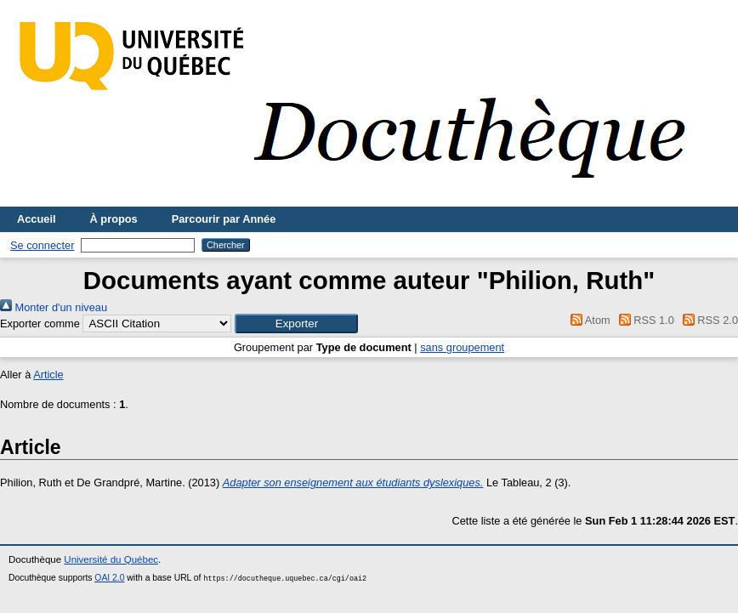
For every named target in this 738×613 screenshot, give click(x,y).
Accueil (36, 219)
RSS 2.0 (707, 320)
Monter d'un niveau (53, 307)
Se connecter (42, 245)
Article (48, 374)
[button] (296, 323)
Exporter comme (40, 323)
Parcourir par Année (224, 219)
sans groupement (462, 347)
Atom (587, 320)
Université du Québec (111, 559)
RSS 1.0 (643, 320)
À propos (114, 219)
